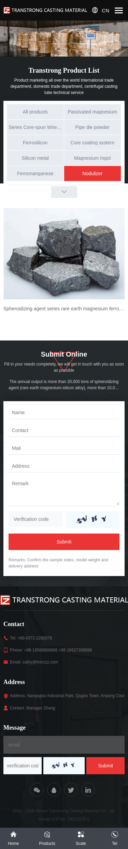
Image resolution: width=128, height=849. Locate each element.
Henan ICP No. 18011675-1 (64, 819)
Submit (64, 542)
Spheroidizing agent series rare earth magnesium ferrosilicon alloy (64, 308)
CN (105, 10)
